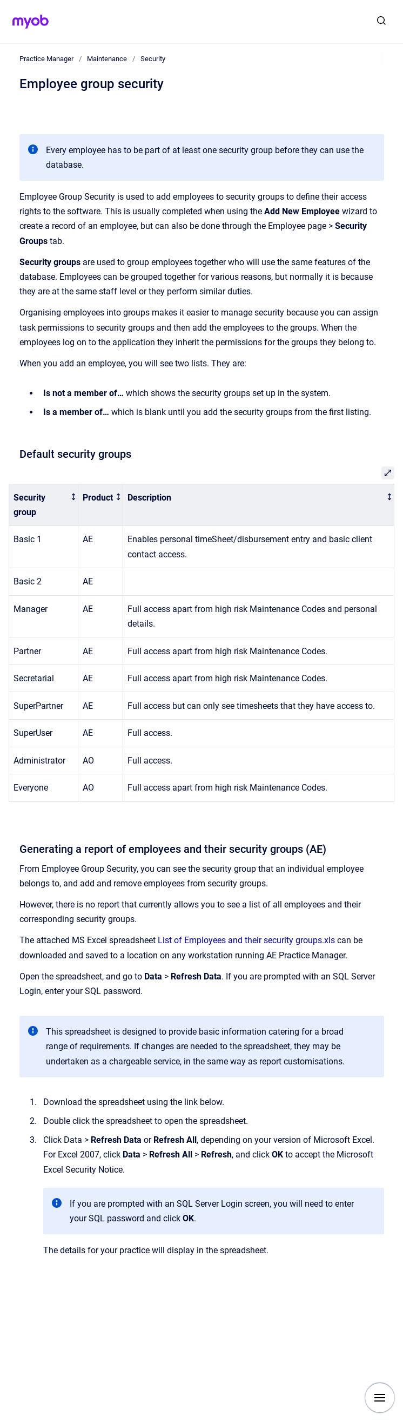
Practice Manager (46, 59)
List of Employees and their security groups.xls (246, 940)
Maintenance (107, 59)
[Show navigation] (379, 1397)
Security (152, 59)
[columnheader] (43, 505)
